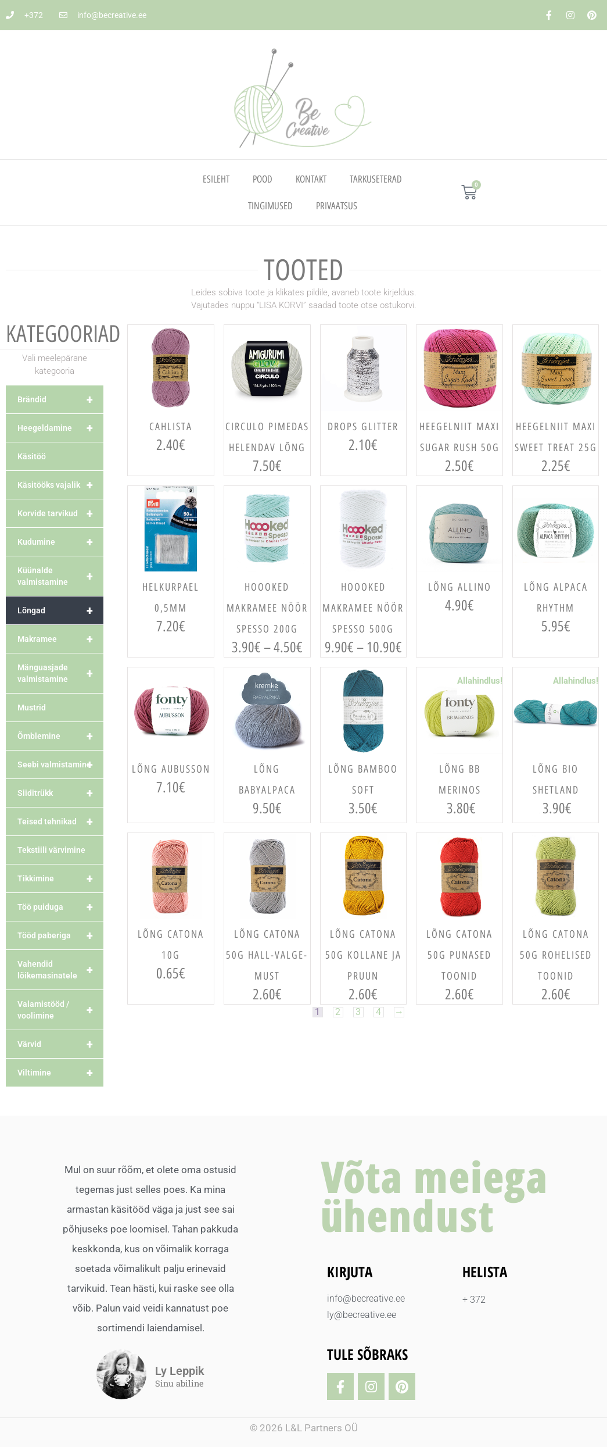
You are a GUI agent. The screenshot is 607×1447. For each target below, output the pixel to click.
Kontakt (311, 179)
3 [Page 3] (358, 1012)
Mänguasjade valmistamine (60, 673)
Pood (262, 179)
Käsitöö (31, 456)
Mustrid (31, 707)
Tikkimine (60, 878)
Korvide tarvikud (60, 513)
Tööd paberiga (60, 935)
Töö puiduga (60, 907)
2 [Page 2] (337, 1012)
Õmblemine (60, 736)
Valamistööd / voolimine (60, 1010)
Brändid (60, 399)
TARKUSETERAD (376, 179)
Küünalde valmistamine (60, 576)
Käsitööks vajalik (60, 485)
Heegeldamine (60, 428)
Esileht (216, 179)
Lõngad (60, 610)
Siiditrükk (60, 793)
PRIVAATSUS (336, 206)
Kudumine (60, 542)
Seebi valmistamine (60, 764)
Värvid (60, 1044)
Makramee (60, 639)
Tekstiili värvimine (51, 850)
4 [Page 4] (379, 1012)
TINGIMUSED (270, 206)
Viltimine (60, 1073)
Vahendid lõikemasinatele (60, 969)
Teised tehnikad (60, 821)
